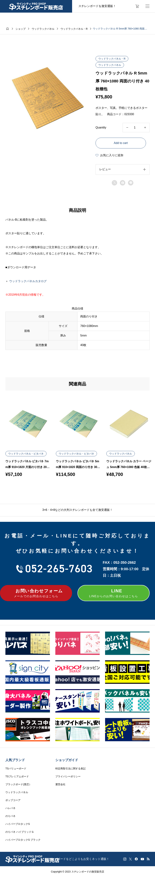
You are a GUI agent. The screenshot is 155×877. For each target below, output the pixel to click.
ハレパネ (10, 808)
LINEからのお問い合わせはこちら (113, 593)
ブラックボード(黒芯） (18, 784)
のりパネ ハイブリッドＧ (19, 831)
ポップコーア (13, 800)
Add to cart (121, 142)
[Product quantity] (136, 127)
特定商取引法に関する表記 (70, 768)
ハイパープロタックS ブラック (23, 839)
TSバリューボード (15, 768)
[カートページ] (137, 6)
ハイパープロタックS (17, 823)
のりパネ (10, 816)
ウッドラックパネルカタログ (28, 281)
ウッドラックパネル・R (111, 58)
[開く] (147, 6)
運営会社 (60, 784)
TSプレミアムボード (17, 776)
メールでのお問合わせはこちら (36, 593)
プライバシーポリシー (68, 776)
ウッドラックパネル (109, 65)
